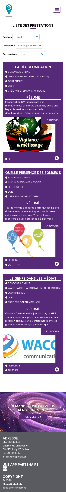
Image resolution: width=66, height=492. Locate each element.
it (16, 264)
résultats (14, 260)
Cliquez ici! (33, 416)
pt (19, 264)
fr (9, 159)
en (9, 370)
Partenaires (9, 54)
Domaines (8, 45)
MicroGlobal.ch (12, 484)
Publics (7, 37)
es (9, 264)
